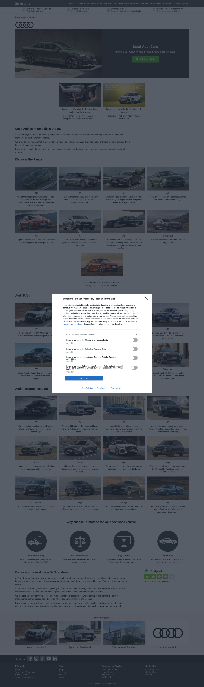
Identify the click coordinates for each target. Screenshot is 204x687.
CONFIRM (84, 378)
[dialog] (102, 343)
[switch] (134, 340)
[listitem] (102, 334)
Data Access (102, 388)
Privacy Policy (116, 388)
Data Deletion (87, 388)
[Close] (147, 298)
